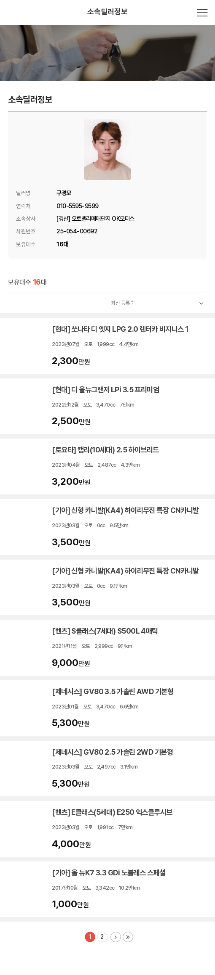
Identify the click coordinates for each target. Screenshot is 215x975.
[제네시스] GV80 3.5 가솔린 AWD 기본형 (112, 691)
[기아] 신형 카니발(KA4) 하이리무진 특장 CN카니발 (125, 510)
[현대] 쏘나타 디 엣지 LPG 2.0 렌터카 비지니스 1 (120, 329)
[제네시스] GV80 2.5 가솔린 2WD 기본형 (112, 752)
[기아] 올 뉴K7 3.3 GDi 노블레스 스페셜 (108, 872)
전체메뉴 (202, 12)
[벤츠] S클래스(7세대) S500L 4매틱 (105, 630)
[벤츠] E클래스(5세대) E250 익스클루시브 (112, 812)
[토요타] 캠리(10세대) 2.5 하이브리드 (106, 449)
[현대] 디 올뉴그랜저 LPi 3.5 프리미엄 (105, 389)
